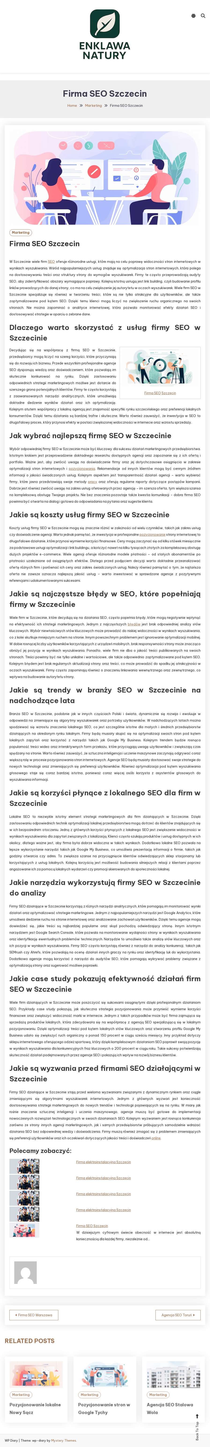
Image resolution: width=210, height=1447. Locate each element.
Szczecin (169, 393)
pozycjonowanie (153, 534)
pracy (92, 482)
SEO (51, 262)
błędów (134, 624)
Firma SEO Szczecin (92, 1226)
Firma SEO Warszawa (35, 1315)
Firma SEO (152, 393)
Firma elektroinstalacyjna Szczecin (103, 1162)
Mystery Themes (63, 1440)
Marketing (20, 232)
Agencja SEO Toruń (177, 1315)
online (156, 1138)
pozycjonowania (82, 469)
